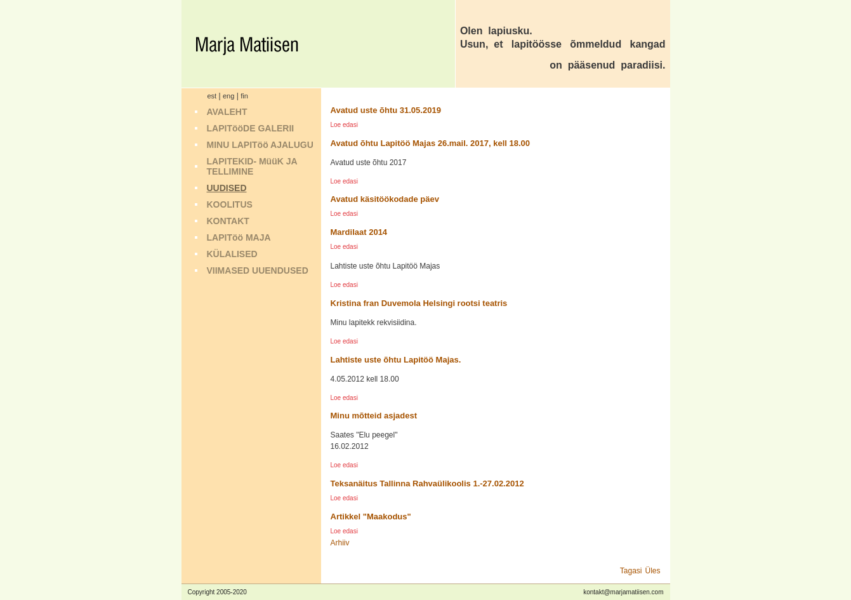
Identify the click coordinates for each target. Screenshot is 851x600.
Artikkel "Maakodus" (371, 516)
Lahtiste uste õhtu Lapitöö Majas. (396, 359)
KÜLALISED (232, 254)
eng (228, 96)
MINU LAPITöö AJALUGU (260, 145)
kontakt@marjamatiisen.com (623, 592)
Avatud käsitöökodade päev (385, 199)
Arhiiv (340, 542)
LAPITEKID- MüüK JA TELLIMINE (252, 166)
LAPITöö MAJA (239, 237)
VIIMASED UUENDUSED (257, 270)
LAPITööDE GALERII (250, 128)
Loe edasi (344, 124)
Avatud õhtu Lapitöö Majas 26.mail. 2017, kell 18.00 (431, 143)
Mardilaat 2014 (359, 232)
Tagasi (631, 570)
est (212, 96)
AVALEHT (227, 112)
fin (244, 96)
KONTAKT (228, 221)
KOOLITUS (230, 204)
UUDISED (227, 188)
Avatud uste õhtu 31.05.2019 (386, 110)
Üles (652, 570)
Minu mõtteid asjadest (374, 415)
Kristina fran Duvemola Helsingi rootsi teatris (419, 303)
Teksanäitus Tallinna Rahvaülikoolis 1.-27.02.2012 (427, 483)
